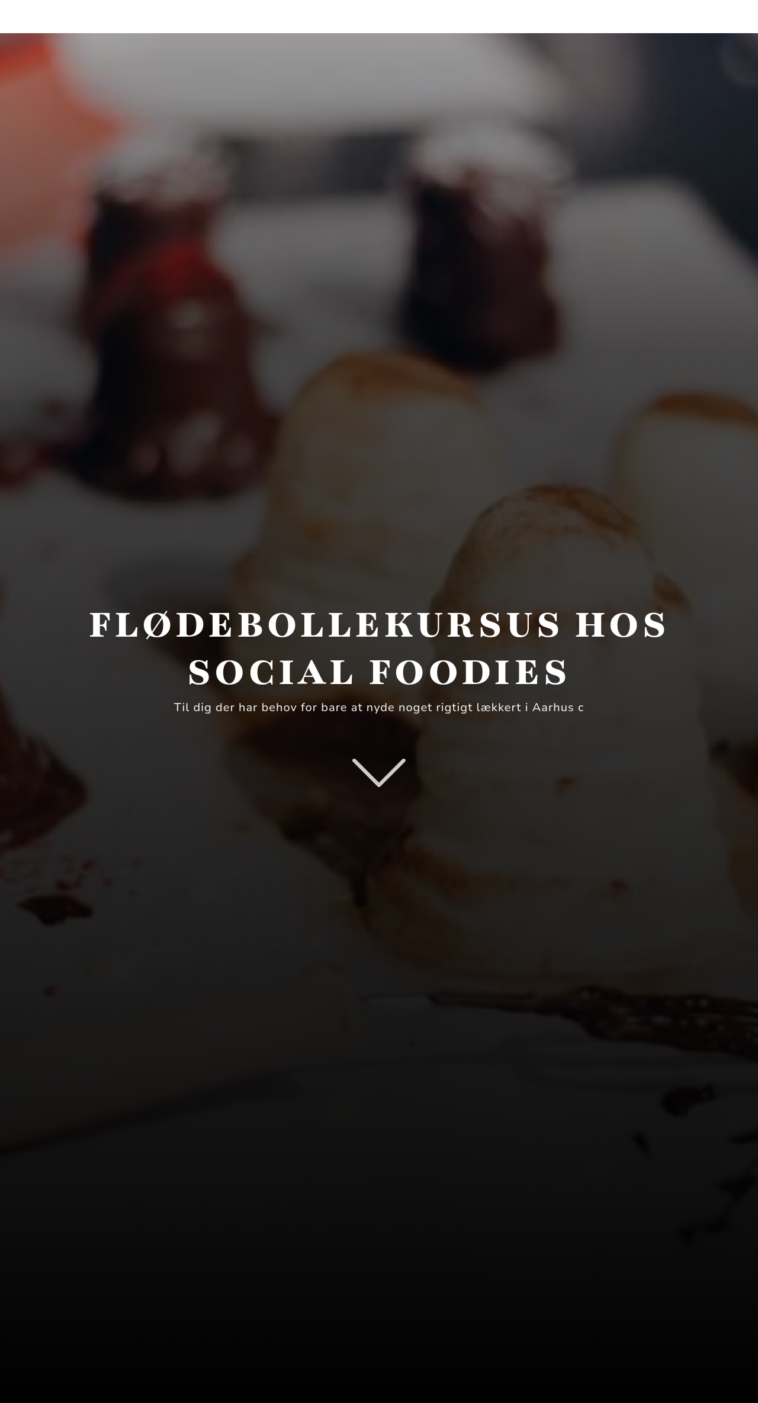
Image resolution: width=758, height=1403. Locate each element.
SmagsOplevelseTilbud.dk (149, 16)
